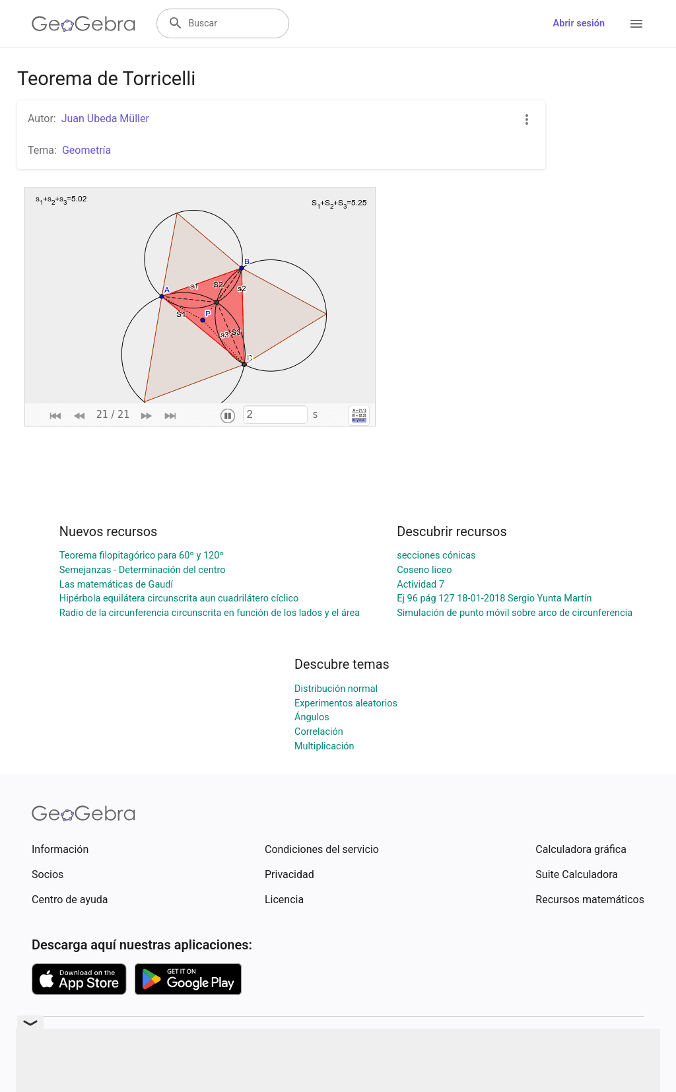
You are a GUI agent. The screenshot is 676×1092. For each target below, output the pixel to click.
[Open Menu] (636, 24)
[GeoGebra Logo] (83, 24)
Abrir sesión (579, 23)
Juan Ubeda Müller (105, 118)
